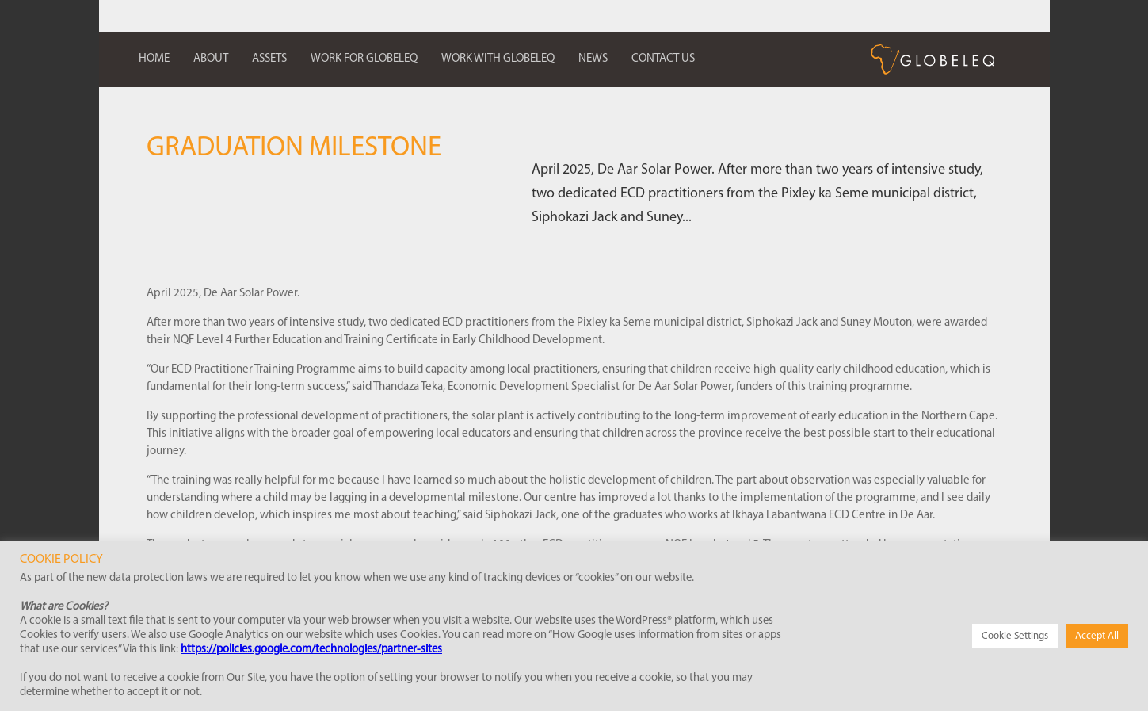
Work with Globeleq (498, 59)
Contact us (663, 59)
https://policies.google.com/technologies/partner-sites (311, 650)
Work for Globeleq (364, 59)
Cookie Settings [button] (1015, 636)
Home (154, 59)
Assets (269, 59)
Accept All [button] (1097, 636)
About (210, 59)
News (593, 59)
